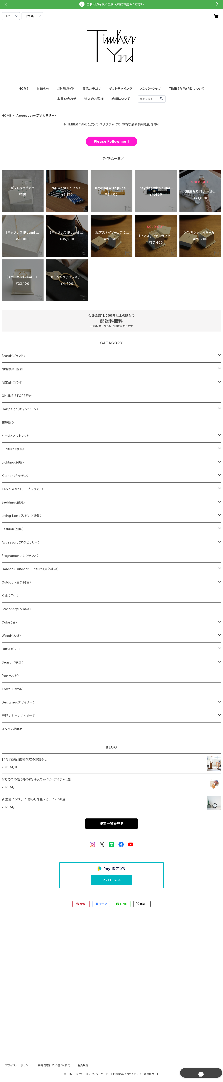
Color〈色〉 (9, 622)
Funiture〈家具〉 (13, 449)
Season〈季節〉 (13, 662)
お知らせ (43, 88)
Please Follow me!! (111, 141)
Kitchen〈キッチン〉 (15, 476)
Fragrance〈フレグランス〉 (20, 555)
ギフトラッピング (120, 88)
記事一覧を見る (111, 823)
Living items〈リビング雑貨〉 (22, 516)
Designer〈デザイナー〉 (18, 702)
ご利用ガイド (66, 88)
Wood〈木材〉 (11, 635)
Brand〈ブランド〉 (13, 356)
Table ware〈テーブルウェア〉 (23, 489)
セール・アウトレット (15, 436)
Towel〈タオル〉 (13, 689)
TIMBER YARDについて (186, 88)
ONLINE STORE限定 (17, 396)
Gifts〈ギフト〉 (11, 649)
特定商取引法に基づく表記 (54, 1065)
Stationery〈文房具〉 (16, 609)
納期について (121, 99)
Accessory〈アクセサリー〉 (21, 542)
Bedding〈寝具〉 (13, 502)
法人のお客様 (94, 99)
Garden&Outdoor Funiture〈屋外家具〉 (30, 569)
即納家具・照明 (12, 369)
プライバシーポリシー (18, 1065)
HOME (24, 88)
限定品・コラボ (12, 382)
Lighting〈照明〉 (13, 462)
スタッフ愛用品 (12, 729)
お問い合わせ (66, 99)
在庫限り (8, 422)
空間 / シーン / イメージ (19, 715)
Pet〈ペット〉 (10, 675)
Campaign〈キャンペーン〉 (20, 409)
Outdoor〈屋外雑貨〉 (16, 582)
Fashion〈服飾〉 (13, 529)
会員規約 (83, 1065)
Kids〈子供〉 (10, 595)
